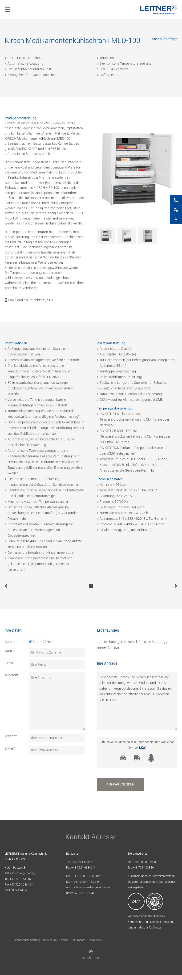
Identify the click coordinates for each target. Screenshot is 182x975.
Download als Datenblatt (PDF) (29, 300)
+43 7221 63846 (20, 879)
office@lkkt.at (19, 890)
